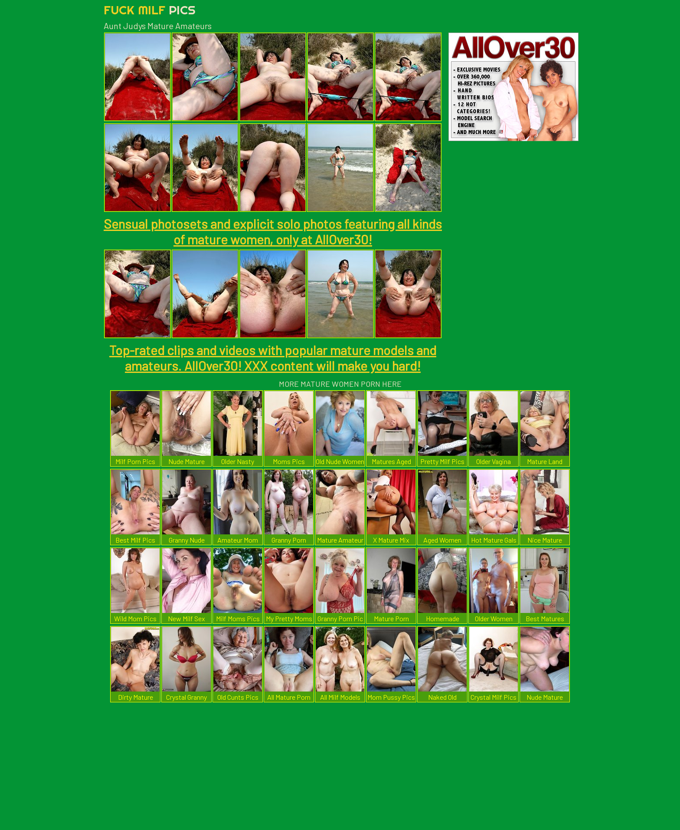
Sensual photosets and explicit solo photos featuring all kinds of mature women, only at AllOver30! (273, 231)
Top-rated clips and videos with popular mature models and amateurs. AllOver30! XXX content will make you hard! (272, 357)
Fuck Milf (150, 9)
